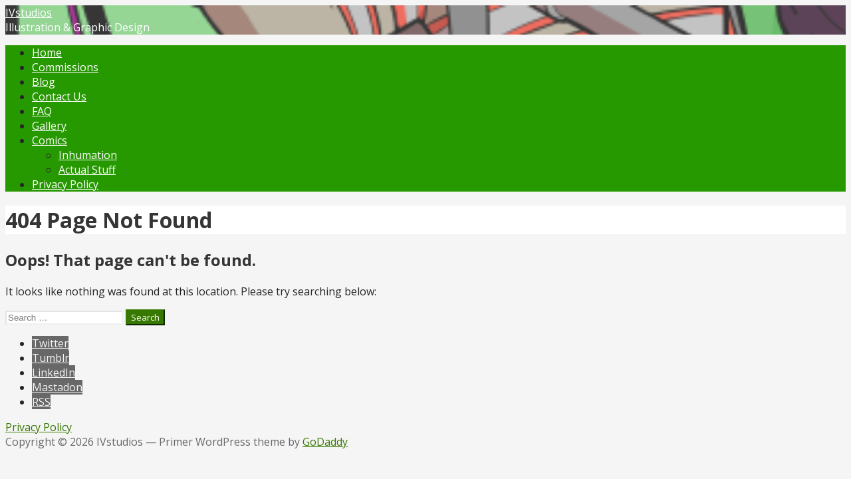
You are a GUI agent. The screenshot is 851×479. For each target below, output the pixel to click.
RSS (41, 402)
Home (47, 52)
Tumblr (50, 358)
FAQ (42, 111)
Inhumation (88, 155)
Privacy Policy (65, 184)
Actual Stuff (87, 169)
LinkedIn (53, 372)
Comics (49, 140)
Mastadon (57, 387)
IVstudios (28, 12)
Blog (43, 82)
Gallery (49, 125)
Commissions (65, 67)
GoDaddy (325, 441)
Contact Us (59, 96)
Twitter (50, 343)
